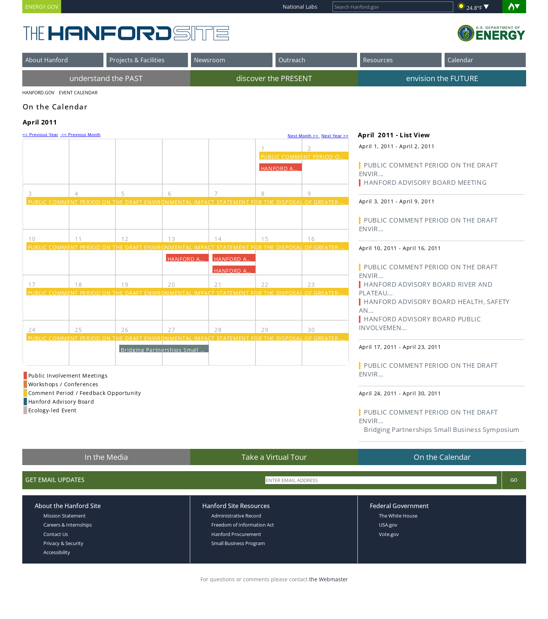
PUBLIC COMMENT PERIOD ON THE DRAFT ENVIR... (428, 169)
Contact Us (55, 534)
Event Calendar (78, 92)
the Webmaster (328, 579)
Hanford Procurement (236, 534)
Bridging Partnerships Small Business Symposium (190, 349)
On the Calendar (442, 457)
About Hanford (46, 60)
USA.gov (388, 524)
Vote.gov (389, 534)
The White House (398, 515)
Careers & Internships (67, 524)
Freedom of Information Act (242, 524)
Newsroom (209, 60)
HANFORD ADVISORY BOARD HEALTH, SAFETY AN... (434, 306)
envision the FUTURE (442, 78)
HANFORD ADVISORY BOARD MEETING (425, 182)
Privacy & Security (63, 543)
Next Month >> (304, 136)
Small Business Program (238, 543)
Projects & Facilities (137, 60)
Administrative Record (236, 515)
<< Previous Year (40, 134)
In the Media (106, 457)
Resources (378, 60)
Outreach (292, 60)
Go (513, 479)
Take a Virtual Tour (274, 457)
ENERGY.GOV (41, 6)
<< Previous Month (80, 134)
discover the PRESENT (274, 78)
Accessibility (56, 552)
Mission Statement (64, 515)
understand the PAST (106, 78)
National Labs (300, 6)
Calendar (460, 60)
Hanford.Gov (38, 92)
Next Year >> (335, 136)
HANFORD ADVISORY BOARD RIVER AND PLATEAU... (426, 288)
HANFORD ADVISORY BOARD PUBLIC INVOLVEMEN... (420, 323)
